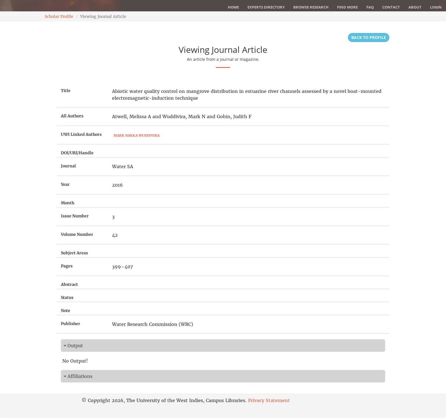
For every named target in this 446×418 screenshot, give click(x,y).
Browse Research (311, 7)
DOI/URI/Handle (77, 152)
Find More (347, 7)
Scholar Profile (59, 16)
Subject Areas (74, 252)
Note (65, 310)
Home (233, 7)
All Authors (72, 115)
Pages (67, 266)
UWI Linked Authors (81, 134)
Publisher (70, 323)
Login (436, 7)
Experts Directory (266, 7)
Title (66, 90)
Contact (391, 7)
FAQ (370, 7)
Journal (68, 166)
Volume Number (77, 234)
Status (67, 297)
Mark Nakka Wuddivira (136, 135)
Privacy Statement (269, 400)
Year (65, 184)
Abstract (69, 284)
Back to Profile (368, 37)
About (415, 7)
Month (67, 202)
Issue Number (75, 216)
